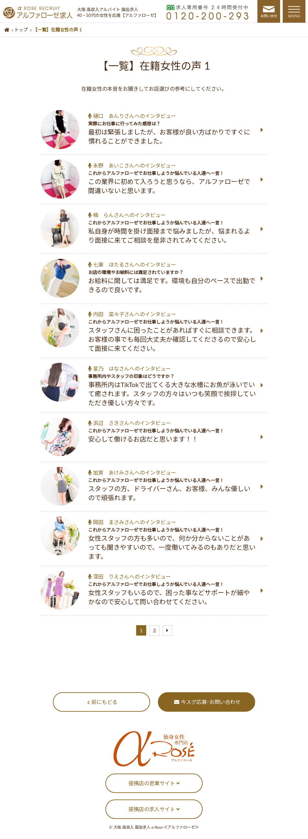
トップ (21, 29)
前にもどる (102, 702)
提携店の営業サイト (154, 783)
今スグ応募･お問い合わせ (207, 702)
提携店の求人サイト (154, 809)
